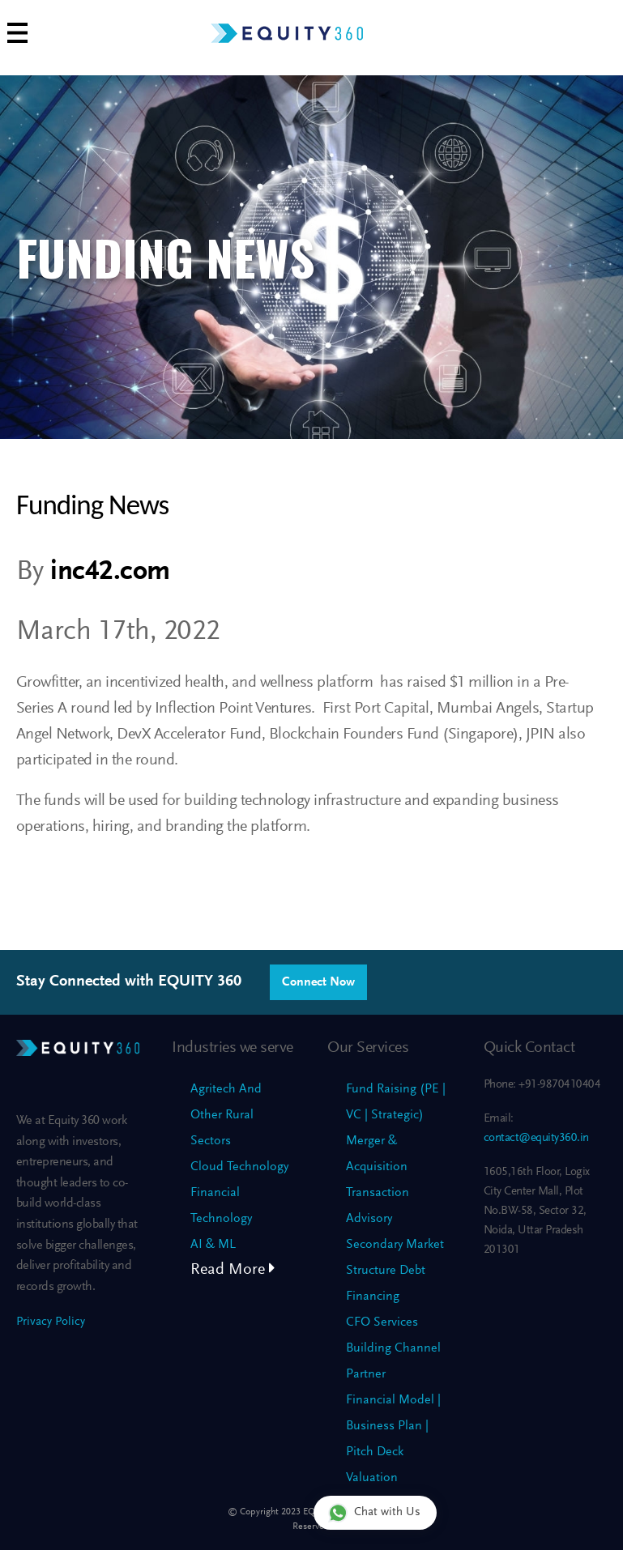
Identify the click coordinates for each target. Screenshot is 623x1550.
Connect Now (318, 982)
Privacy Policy (50, 1322)
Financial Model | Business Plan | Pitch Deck (393, 1426)
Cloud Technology (239, 1166)
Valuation (372, 1477)
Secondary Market (395, 1244)
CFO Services (382, 1322)
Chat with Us (374, 1512)
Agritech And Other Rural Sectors (226, 1115)
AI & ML (213, 1244)
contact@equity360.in (536, 1138)
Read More (232, 1270)
